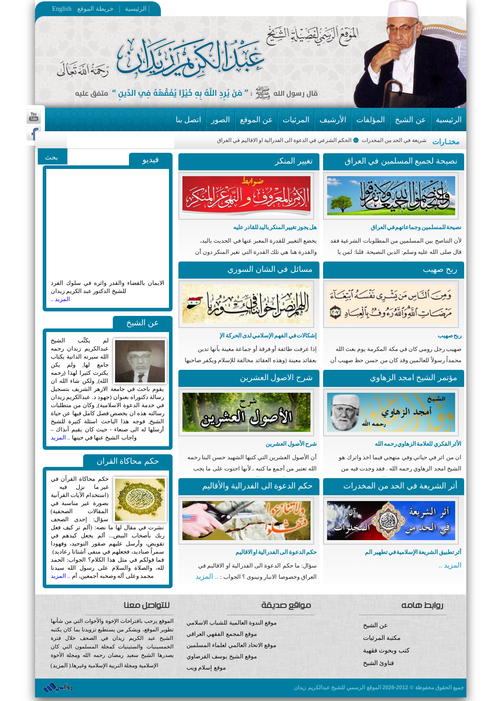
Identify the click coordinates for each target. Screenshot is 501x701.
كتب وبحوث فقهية (386, 650)
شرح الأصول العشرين (291, 443)
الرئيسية (133, 8)
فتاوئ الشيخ (379, 663)
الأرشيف (332, 119)
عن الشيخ (410, 119)
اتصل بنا (188, 119)
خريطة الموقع (112, 8)
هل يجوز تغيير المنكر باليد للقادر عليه (275, 227)
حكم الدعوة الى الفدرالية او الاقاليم (276, 552)
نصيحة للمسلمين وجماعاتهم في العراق (416, 227)
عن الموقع (256, 119)
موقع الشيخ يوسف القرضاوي (221, 656)
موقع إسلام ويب (250, 674)
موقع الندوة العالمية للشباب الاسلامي (231, 622)
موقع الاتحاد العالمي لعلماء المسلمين (231, 645)
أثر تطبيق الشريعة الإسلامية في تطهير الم (413, 552)
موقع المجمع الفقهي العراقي (221, 633)
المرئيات (296, 119)
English (61, 9)
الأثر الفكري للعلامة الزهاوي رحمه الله (418, 443)
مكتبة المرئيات (382, 637)
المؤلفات (370, 119)
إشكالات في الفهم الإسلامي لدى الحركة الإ (268, 335)
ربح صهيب (449, 335)
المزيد (60, 665)
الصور (220, 119)
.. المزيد (61, 437)
